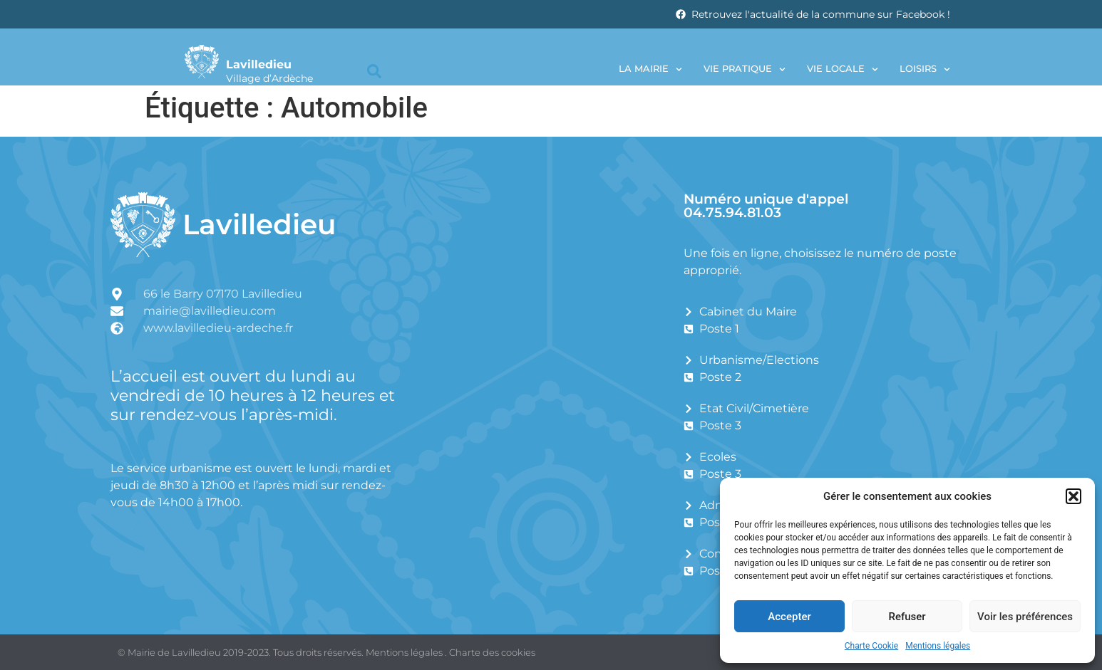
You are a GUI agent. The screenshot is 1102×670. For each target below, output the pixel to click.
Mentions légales (937, 646)
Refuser (906, 616)
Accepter (789, 616)
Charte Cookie (871, 646)
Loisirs (925, 69)
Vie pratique (745, 69)
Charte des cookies (492, 652)
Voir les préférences (1025, 616)
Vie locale (842, 69)
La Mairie (650, 69)
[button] (1073, 496)
